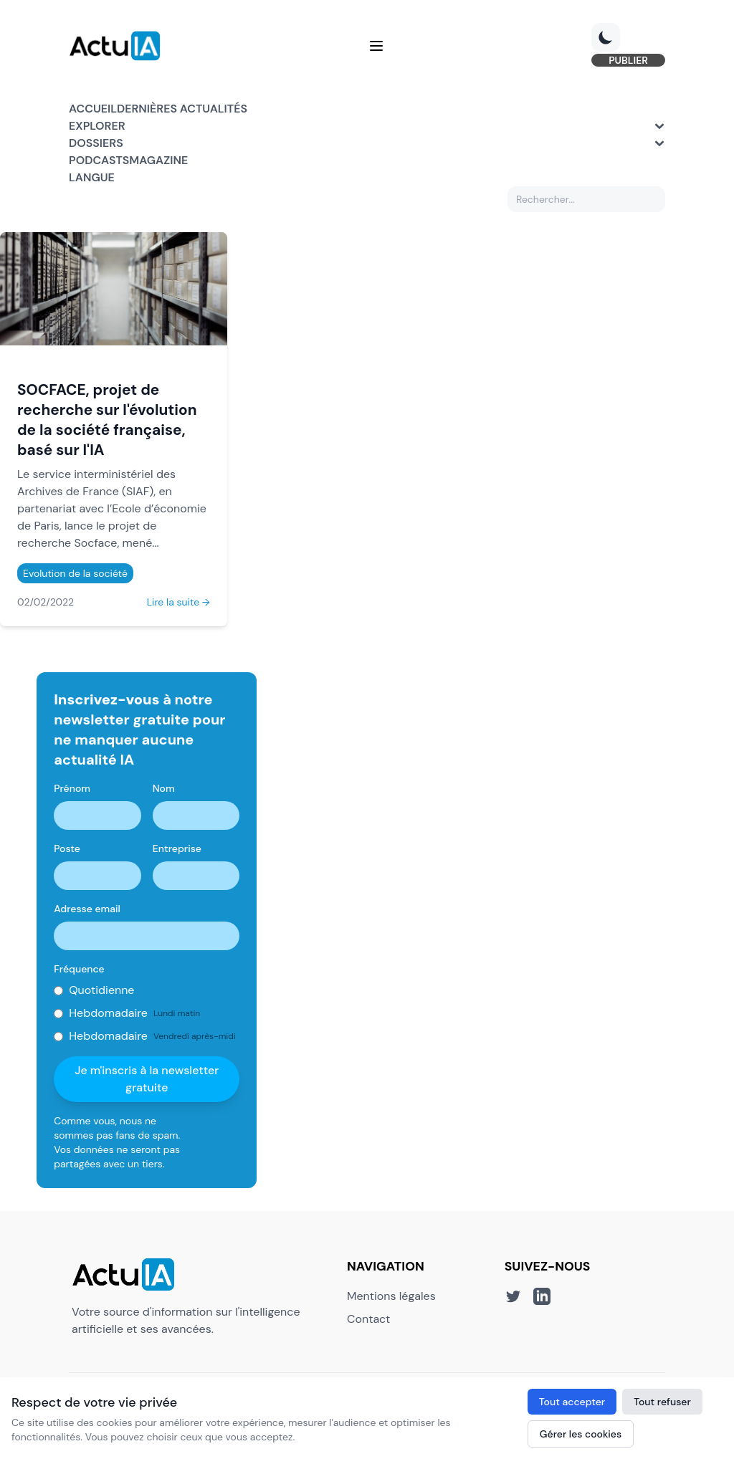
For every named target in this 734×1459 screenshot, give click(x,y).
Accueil (93, 108)
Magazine (158, 160)
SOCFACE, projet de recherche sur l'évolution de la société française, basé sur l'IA (107, 419)
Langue (92, 177)
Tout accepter (572, 1401)
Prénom (72, 788)
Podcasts (99, 160)
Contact (368, 1318)
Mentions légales (391, 1295)
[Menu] (376, 46)
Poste (67, 848)
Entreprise (177, 848)
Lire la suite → (178, 601)
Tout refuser (662, 1401)
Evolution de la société (75, 573)
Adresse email (87, 908)
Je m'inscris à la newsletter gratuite (147, 1079)
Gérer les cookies (580, 1433)
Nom (164, 788)
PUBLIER (628, 60)
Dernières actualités (182, 108)
